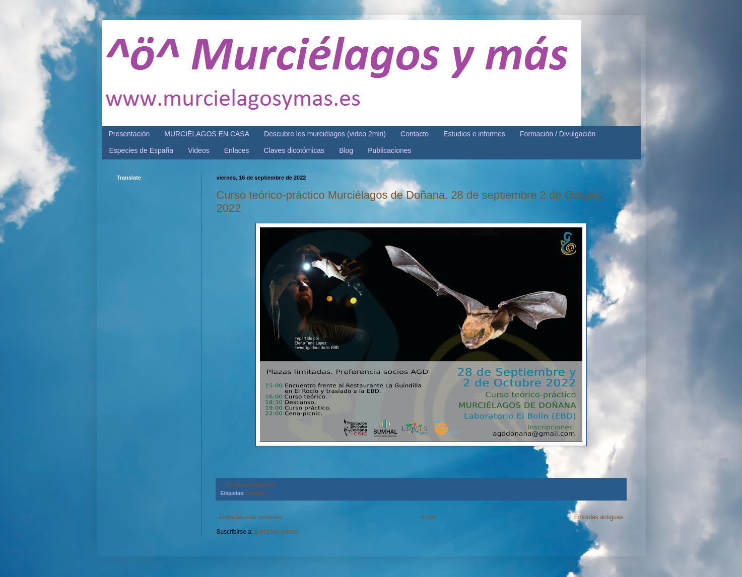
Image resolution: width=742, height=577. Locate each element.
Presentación (129, 134)
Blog (346, 150)
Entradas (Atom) (277, 531)
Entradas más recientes (251, 517)
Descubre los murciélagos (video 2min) (325, 134)
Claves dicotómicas (294, 150)
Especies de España (141, 150)
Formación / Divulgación (557, 134)
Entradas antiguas (598, 517)
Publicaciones (389, 150)
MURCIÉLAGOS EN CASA (206, 134)
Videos (199, 150)
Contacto (414, 134)
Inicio (428, 517)
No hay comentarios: (251, 484)
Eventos (256, 493)
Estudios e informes (474, 134)
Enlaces (236, 150)
